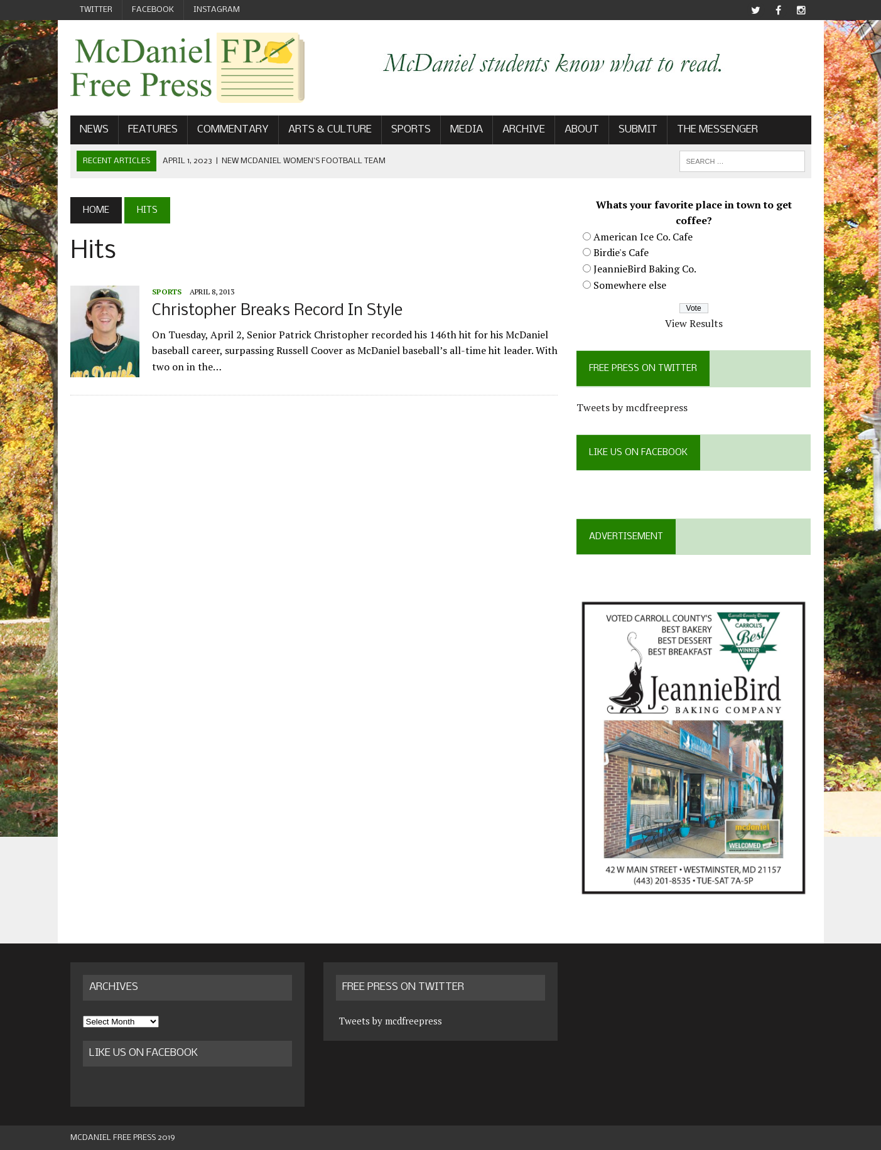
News (94, 130)
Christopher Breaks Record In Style (277, 311)
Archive (523, 130)
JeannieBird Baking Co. (644, 269)
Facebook (153, 10)
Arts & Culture (330, 130)
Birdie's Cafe (621, 252)
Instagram (216, 10)
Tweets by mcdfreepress (632, 407)
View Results (694, 323)
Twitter (96, 10)
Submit (638, 130)
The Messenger (717, 130)
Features (153, 130)
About (582, 130)
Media (466, 130)
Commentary (233, 130)
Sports (411, 130)
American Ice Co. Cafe (643, 237)
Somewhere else (629, 285)
